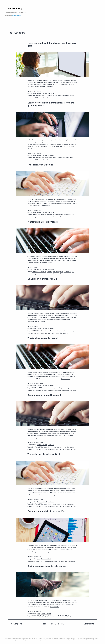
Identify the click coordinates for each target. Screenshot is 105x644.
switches (65, 217)
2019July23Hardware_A (39, 331)
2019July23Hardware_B (39, 271)
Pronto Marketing (16, 15)
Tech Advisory (13, 8)
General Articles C (42, 93)
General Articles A (42, 155)
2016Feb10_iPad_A (38, 561)
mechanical (43, 217)
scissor (50, 217)
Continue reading (51, 86)
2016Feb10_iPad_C (38, 616)
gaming (29, 390)
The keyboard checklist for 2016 (43, 454)
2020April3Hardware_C (39, 95)
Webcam (38, 98)
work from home (46, 98)
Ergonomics (67, 214)
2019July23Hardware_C (39, 214)
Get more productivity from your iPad (46, 511)
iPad (49, 561)
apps (45, 561)
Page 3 (61, 624)
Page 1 (45, 624)
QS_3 (67, 561)
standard (60, 217)
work (74, 561)
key (73, 214)
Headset (60, 95)
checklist (49, 214)
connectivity (56, 214)
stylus (71, 561)
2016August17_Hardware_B (40, 504)
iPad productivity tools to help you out (46, 566)
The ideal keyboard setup (40, 165)
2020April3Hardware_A (39, 157)
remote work (31, 98)
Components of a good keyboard (44, 395)
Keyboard (66, 95)
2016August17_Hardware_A (40, 388)
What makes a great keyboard (42, 222)
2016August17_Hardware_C (40, 447)
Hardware (51, 93)
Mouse (72, 95)
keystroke (36, 217)
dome (61, 214)
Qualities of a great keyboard (42, 279)
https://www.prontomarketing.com (91, 639)
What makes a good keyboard (42, 338)
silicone (54, 217)
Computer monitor (52, 95)
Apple (38, 559)
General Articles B (42, 269)
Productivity (61, 561)
